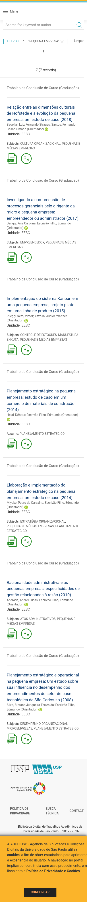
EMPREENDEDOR (32, 242)
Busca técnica (52, 811)
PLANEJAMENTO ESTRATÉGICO (42, 433)
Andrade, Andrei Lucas (22, 600)
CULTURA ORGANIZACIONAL (40, 143)
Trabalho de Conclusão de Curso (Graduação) (43, 88)
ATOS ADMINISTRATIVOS (38, 619)
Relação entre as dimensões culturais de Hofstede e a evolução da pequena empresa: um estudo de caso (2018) (41, 113)
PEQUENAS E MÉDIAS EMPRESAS (43, 339)
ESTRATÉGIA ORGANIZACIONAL (42, 521)
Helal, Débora (16, 415)
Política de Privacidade (20, 811)
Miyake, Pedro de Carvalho (25, 502)
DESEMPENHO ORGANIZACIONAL (44, 723)
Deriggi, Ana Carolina (21, 223)
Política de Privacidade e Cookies (53, 871)
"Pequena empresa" (46, 41)
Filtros (13, 41)
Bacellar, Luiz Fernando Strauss (28, 124)
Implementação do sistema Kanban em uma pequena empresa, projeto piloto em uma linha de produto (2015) (42, 304)
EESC (25, 134)
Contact (77, 811)
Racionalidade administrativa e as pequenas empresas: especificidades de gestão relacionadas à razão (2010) (43, 588)
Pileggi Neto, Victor (20, 316)
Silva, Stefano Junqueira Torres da (30, 705)
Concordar (40, 892)
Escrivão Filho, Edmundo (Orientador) (52, 415)
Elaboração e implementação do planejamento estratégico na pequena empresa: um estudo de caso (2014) (41, 491)
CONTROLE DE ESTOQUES (38, 335)
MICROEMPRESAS (19, 728)
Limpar (79, 41)
